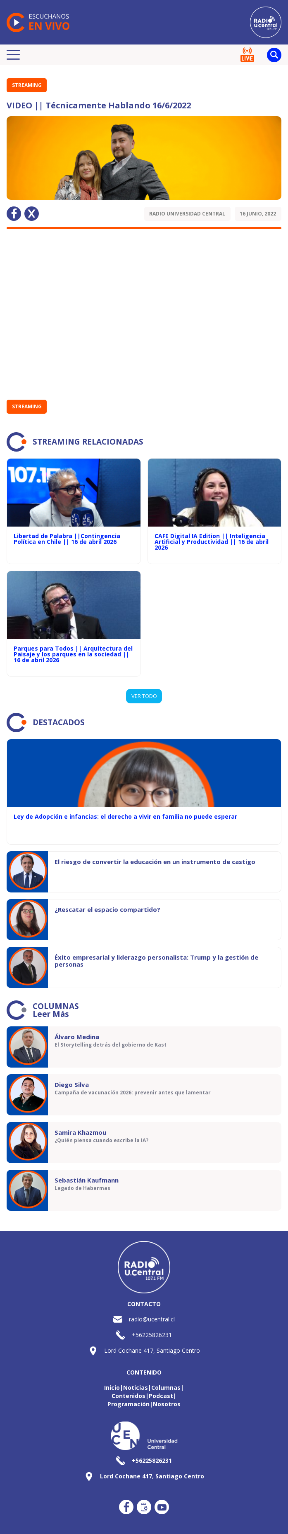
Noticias (135, 1387)
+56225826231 (152, 1335)
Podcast (161, 1396)
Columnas (166, 1387)
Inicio (112, 1387)
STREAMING (27, 85)
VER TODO (144, 696)
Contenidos (128, 1396)
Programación (128, 1404)
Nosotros (167, 1404)
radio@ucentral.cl (152, 1319)
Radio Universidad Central (187, 213)
